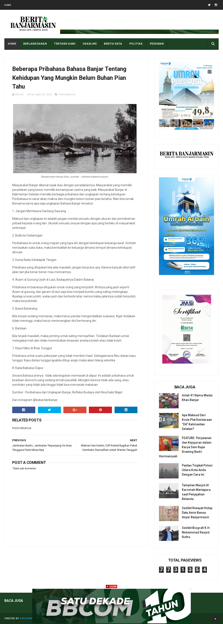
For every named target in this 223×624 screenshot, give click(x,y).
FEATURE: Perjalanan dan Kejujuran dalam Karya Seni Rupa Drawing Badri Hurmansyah (185, 447)
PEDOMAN (157, 43)
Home (7, 5)
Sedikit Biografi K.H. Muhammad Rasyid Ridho (196, 532)
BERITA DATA (113, 43)
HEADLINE (90, 43)
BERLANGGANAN (35, 43)
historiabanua (67, 94)
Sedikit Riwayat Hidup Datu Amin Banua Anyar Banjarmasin (197, 512)
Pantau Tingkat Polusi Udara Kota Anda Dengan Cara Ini (197, 470)
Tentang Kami (65, 43)
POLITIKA (136, 43)
